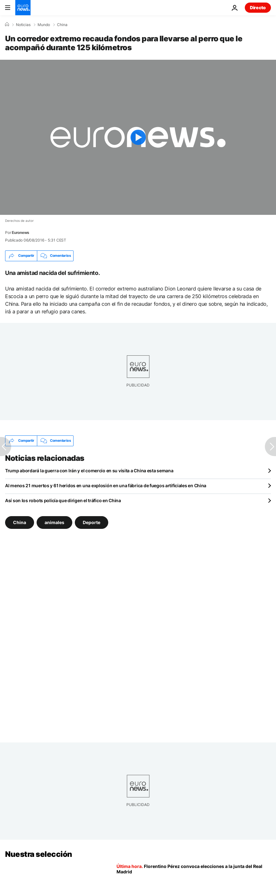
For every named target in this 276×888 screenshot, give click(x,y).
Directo (258, 7)
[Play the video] (138, 137)
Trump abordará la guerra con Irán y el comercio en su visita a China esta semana (89, 470)
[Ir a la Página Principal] (23, 7)
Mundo (44, 25)
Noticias (23, 25)
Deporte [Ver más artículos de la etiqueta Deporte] (91, 522)
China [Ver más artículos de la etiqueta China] (19, 522)
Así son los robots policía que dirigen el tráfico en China (63, 500)
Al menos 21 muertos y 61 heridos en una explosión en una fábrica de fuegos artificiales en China (105, 485)
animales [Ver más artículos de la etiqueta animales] (54, 522)
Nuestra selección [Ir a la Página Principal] (38, 854)
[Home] (7, 24)
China (62, 25)
